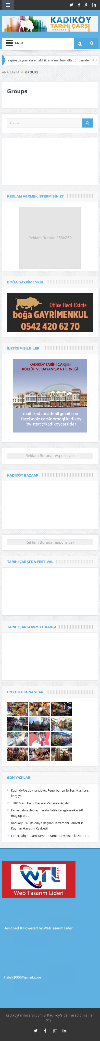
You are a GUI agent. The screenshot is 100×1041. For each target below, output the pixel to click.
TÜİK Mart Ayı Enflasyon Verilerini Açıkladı (41, 803)
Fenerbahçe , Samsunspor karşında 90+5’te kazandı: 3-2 (51, 835)
